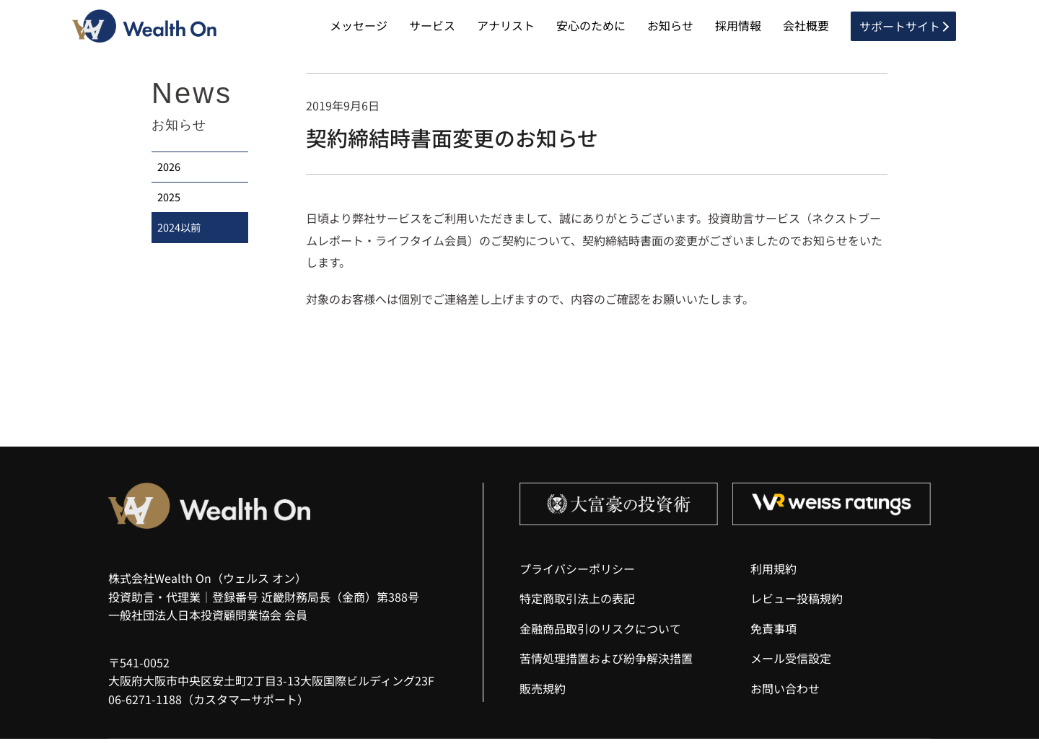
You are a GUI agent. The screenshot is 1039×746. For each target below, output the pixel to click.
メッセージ (358, 29)
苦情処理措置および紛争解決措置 (606, 666)
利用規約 (773, 575)
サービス (432, 29)
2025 (170, 210)
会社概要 (806, 29)
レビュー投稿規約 (796, 606)
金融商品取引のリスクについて (600, 635)
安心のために (591, 29)
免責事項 (773, 635)
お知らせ (670, 29)
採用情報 (738, 29)
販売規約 (543, 695)
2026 (170, 176)
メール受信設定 (790, 666)
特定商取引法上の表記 (577, 606)
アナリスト (506, 29)
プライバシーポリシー (577, 575)
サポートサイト (899, 29)
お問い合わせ (785, 695)
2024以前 (180, 244)
